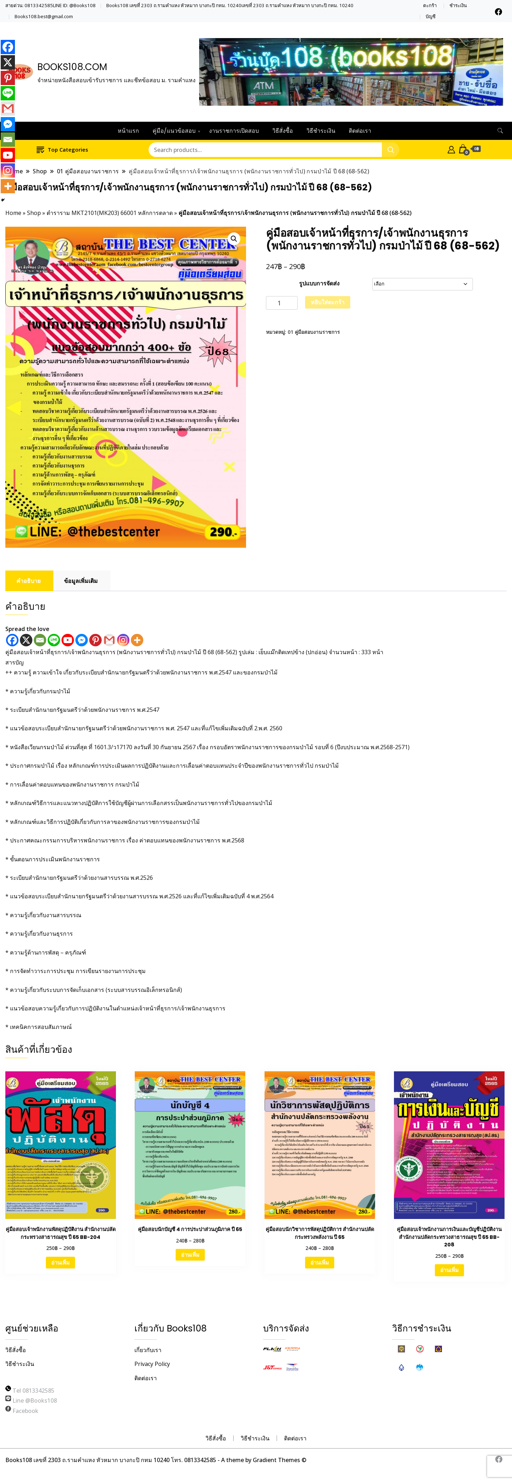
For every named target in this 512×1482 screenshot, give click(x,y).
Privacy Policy (152, 1364)
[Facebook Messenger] (81, 640)
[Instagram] (123, 640)
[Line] (54, 640)
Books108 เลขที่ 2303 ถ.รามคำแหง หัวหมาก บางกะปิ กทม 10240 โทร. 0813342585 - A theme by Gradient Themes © (155, 1460)
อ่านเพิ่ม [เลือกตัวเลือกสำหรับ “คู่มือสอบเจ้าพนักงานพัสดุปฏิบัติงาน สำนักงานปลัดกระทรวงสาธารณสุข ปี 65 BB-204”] (60, 1262)
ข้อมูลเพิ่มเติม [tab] (81, 581)
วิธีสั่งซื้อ (282, 131)
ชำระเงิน (458, 5)
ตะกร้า (430, 5)
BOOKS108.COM (72, 67)
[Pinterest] (95, 640)
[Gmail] (109, 640)
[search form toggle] (500, 130)
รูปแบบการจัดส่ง (319, 283)
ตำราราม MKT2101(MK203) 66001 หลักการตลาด (110, 213)
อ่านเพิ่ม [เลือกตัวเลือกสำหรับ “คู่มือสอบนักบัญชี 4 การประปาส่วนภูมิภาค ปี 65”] (190, 1254)
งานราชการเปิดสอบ (234, 131)
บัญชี (431, 16)
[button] (234, 238)
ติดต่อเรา (360, 131)
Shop (34, 213)
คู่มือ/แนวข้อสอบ (174, 131)
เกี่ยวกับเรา (147, 1350)
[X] (26, 640)
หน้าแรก (128, 131)
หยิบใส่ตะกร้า (328, 302)
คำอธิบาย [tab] (28, 581)
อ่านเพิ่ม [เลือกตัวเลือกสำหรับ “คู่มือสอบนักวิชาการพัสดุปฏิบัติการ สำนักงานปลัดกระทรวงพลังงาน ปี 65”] (319, 1262)
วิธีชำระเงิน (320, 131)
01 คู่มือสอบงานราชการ (314, 332)
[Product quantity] (282, 303)
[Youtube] (68, 640)
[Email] (40, 640)
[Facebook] (12, 640)
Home (13, 213)
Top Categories (62, 149)
